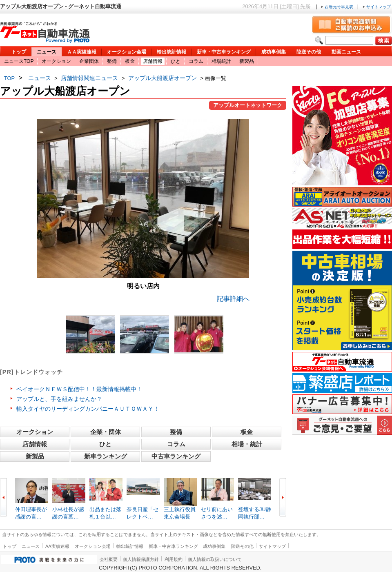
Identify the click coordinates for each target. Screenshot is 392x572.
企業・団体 (105, 431)
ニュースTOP (18, 61)
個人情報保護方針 (141, 559)
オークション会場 (126, 52)
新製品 (246, 61)
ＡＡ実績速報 (81, 52)
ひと (175, 61)
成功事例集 (273, 52)
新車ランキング (105, 456)
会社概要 (109, 559)
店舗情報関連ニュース (89, 78)
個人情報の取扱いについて (215, 559)
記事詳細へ (233, 298)
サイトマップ (377, 6)
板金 (130, 61)
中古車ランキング (175, 456)
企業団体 (89, 61)
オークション (56, 61)
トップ (18, 52)
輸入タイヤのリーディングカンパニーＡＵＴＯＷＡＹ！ (87, 408)
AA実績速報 (57, 546)
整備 (112, 61)
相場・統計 (247, 444)
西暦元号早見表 (337, 6)
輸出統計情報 (171, 52)
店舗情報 (153, 61)
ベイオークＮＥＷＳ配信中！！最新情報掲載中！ (79, 389)
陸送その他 (308, 52)
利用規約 (174, 559)
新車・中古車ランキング (224, 52)
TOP (9, 78)
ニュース (46, 52)
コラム (196, 61)
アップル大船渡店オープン (162, 78)
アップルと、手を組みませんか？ (59, 399)
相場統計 (221, 61)
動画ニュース (346, 52)
